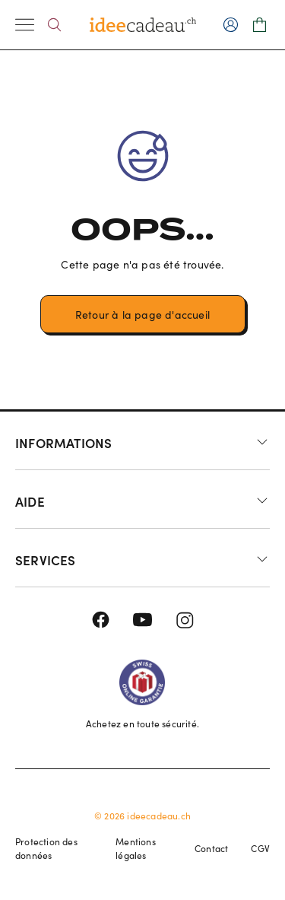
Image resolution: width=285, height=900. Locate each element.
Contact (211, 848)
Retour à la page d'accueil (142, 314)
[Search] (54, 24)
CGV (260, 848)
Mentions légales (136, 848)
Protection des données (46, 848)
